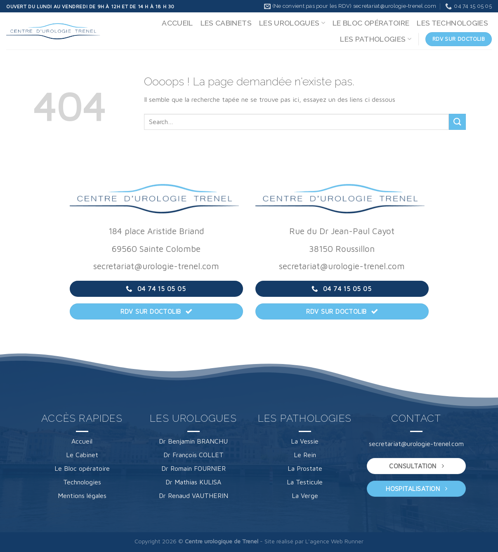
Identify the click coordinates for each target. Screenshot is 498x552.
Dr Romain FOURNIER (193, 468)
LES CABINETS (226, 23)
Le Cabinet (82, 454)
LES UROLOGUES (292, 23)
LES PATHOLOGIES (375, 39)
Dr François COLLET (193, 454)
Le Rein (305, 454)
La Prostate (305, 468)
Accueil (81, 441)
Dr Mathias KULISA (193, 482)
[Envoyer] (457, 122)
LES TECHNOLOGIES (452, 23)
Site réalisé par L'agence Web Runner (313, 541)
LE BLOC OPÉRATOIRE (371, 23)
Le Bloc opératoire (82, 468)
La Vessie (305, 441)
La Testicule (305, 482)
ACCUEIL (177, 23)
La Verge (305, 495)
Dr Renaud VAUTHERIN (193, 495)
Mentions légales (82, 495)
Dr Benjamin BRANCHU (193, 441)
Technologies (82, 482)
